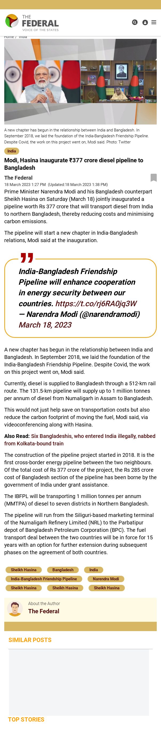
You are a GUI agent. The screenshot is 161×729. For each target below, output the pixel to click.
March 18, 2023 (44, 324)
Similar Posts (30, 640)
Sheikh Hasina (23, 570)
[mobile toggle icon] (154, 22)
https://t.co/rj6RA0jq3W (95, 303)
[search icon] (135, 22)
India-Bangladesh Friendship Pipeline (44, 579)
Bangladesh (62, 570)
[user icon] (145, 22)
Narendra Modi (106, 579)
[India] (11, 151)
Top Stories (26, 719)
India (11, 151)
